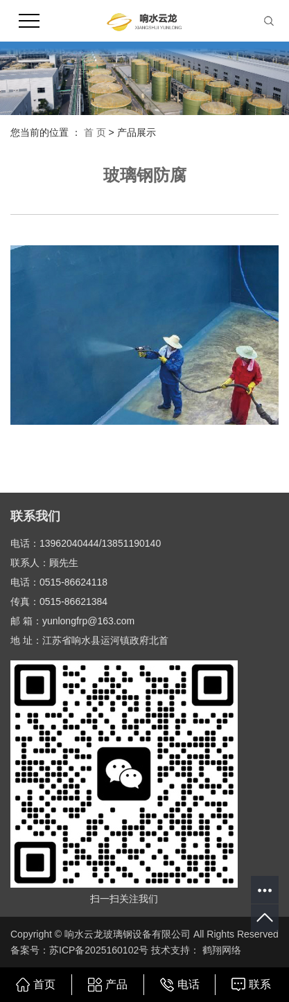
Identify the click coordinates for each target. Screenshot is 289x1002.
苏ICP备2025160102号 (98, 950)
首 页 (95, 132)
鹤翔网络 (220, 950)
